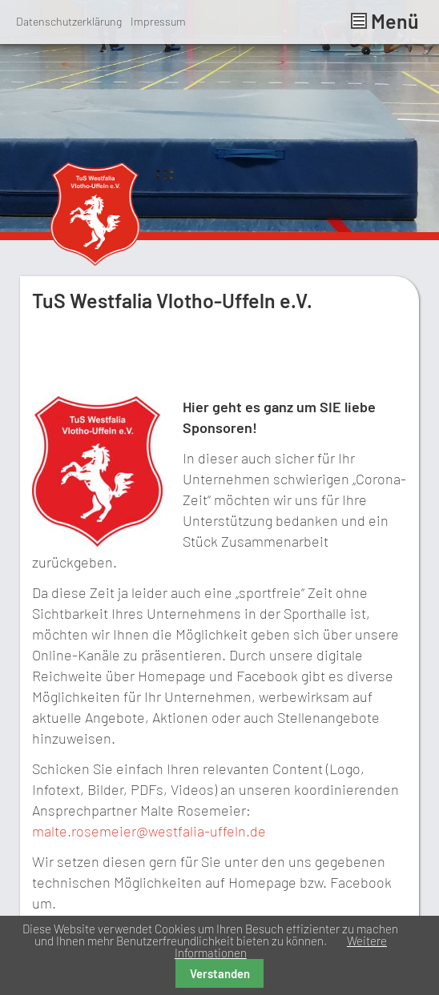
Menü (385, 21)
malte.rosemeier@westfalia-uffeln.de (149, 831)
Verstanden (220, 973)
